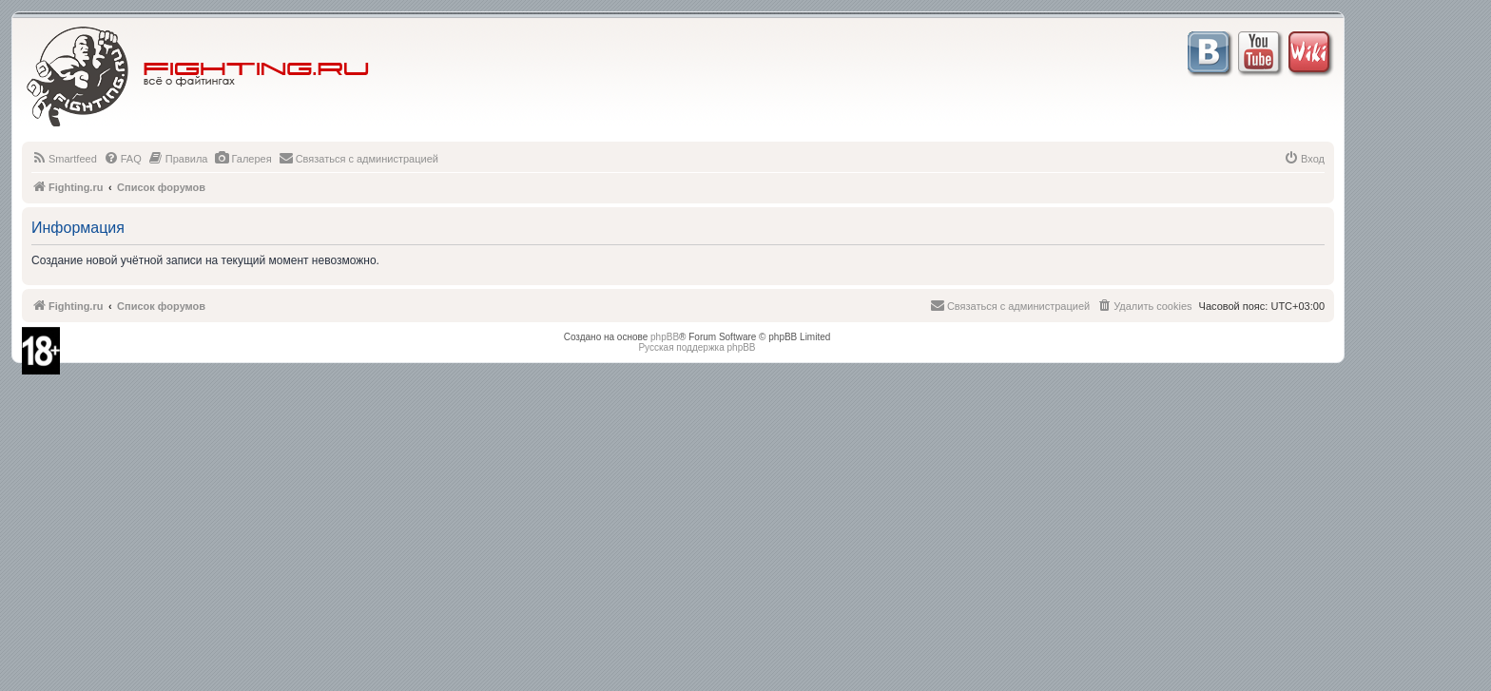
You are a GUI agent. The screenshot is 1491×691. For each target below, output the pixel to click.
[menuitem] (64, 158)
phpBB (664, 337)
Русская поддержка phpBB (696, 347)
